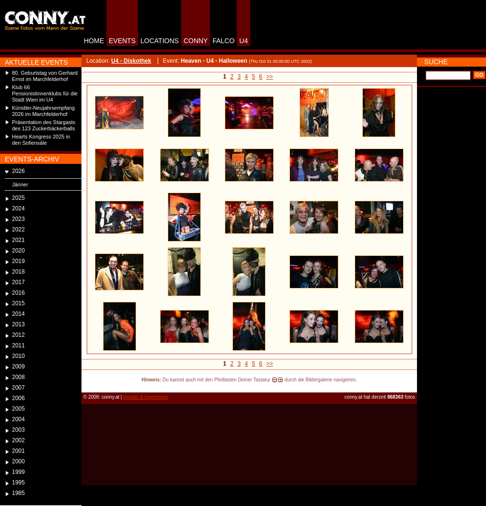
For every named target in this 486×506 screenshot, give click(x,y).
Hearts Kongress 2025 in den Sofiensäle (41, 140)
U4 (243, 41)
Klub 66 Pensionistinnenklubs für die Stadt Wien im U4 (45, 93)
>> (269, 76)
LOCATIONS (159, 41)
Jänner (20, 184)
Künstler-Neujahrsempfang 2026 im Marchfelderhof (43, 111)
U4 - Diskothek (131, 61)
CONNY (196, 41)
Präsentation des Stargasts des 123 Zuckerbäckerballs (43, 125)
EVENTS (122, 41)
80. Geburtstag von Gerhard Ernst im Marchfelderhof (45, 76)
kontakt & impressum (145, 397)
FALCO (223, 41)
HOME (94, 41)
